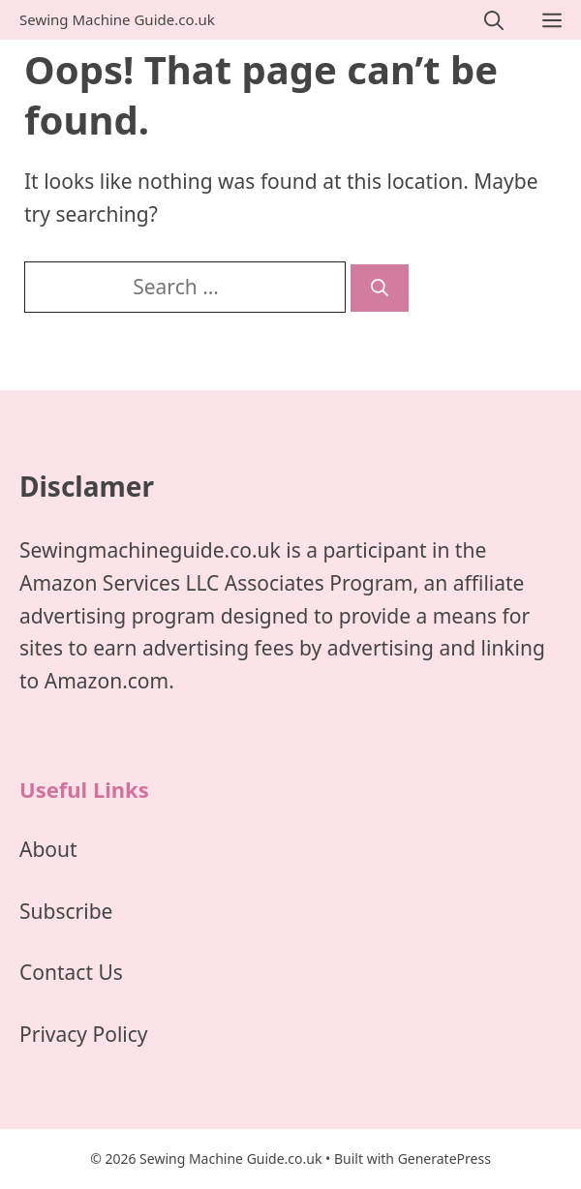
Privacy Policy (83, 1034)
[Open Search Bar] (494, 20)
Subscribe (65, 911)
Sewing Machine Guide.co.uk (117, 19)
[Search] (380, 288)
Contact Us (71, 972)
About (48, 849)
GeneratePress (444, 1158)
